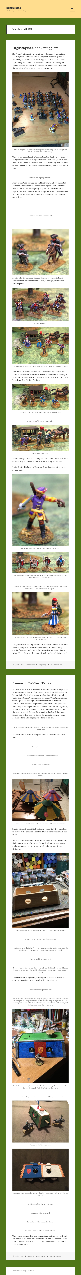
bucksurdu (31, 665)
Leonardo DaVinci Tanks (31, 683)
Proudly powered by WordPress (23, 1271)
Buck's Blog (13, 7)
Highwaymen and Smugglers (35, 48)
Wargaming (42, 665)
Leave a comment (56, 665)
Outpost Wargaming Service (52, 57)
